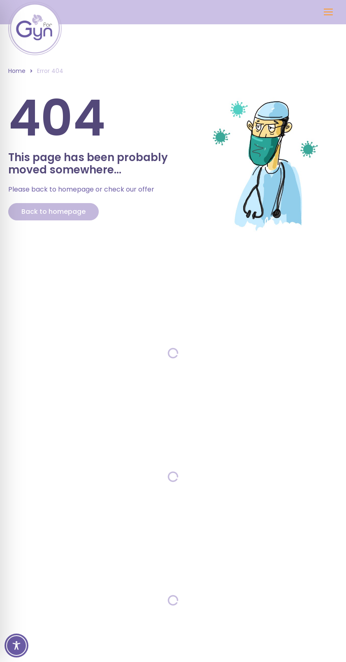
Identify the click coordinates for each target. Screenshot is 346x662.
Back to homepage (53, 211)
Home (17, 71)
